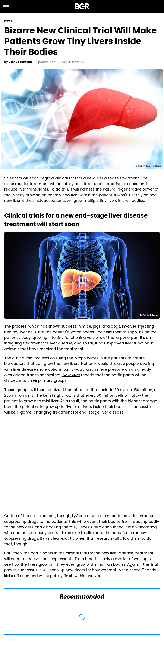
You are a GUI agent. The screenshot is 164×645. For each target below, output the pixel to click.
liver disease (60, 344)
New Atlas (71, 375)
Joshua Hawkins (20, 62)
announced (113, 528)
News (8, 20)
